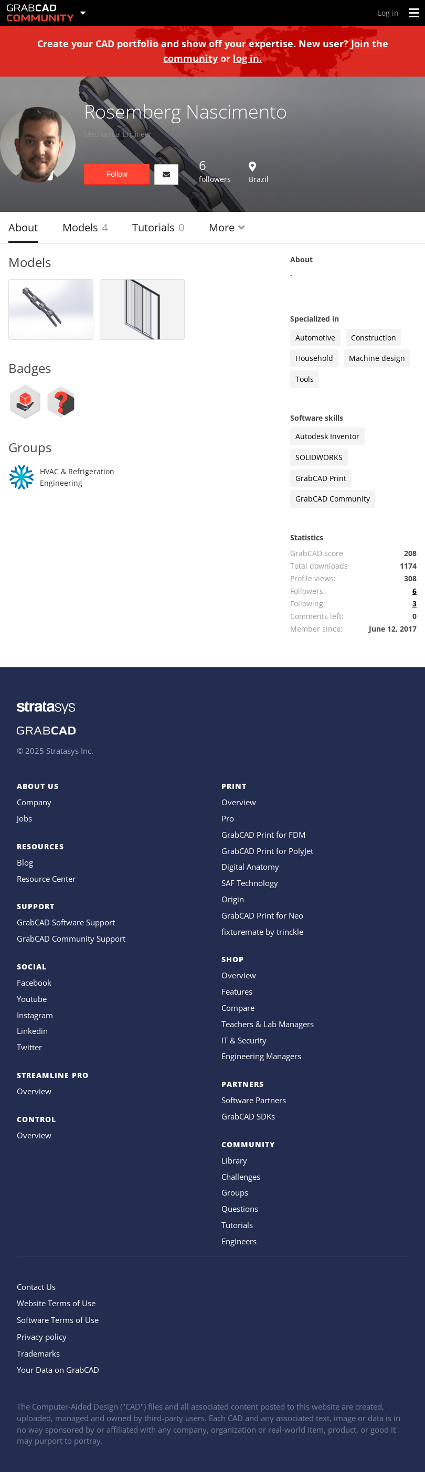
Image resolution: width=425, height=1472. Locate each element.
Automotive (315, 338)
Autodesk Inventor (327, 436)
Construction (373, 338)
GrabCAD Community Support (71, 938)
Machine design (377, 358)
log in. (247, 58)
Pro (227, 818)
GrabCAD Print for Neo (262, 915)
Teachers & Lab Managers (267, 1024)
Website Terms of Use (56, 1303)
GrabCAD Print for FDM (263, 834)
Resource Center (46, 878)
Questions (239, 1208)
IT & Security (244, 1040)
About (23, 227)
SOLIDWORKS (319, 457)
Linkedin (32, 1031)
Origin (232, 899)
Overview (34, 1091)
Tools (304, 379)
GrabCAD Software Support (66, 922)
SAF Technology (249, 883)
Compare (237, 1007)
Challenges (240, 1176)
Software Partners (253, 1100)
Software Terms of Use (58, 1320)
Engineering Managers (261, 1056)
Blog (25, 862)
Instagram (35, 1015)
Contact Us (36, 1287)
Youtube (32, 999)
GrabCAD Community (332, 499)
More (227, 227)
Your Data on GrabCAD (58, 1369)
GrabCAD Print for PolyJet (267, 851)
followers (215, 170)
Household (314, 358)
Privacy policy (42, 1336)
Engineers (239, 1241)
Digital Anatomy (250, 866)
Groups (234, 1192)
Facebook (34, 982)
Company (34, 802)
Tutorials (158, 227)
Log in (388, 13)
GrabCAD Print (320, 478)
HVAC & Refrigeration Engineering (77, 477)
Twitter (29, 1047)
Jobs (24, 818)
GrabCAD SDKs (248, 1116)
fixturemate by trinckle (262, 931)
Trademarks (38, 1353)
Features (236, 991)
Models (85, 227)
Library (234, 1160)
